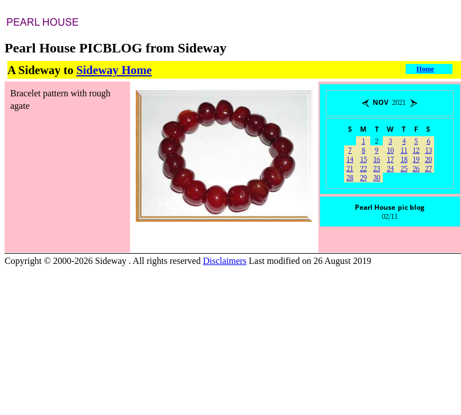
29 (363, 177)
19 (416, 159)
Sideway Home (114, 69)
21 (349, 168)
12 (416, 149)
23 (376, 168)
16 (376, 159)
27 (428, 168)
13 (428, 149)
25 (404, 168)
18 (404, 159)
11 (404, 149)
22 (363, 168)
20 (428, 159)
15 (363, 159)
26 (416, 168)
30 (376, 177)
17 (390, 159)
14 (349, 159)
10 (390, 149)
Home (425, 69)
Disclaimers (224, 261)
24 (390, 168)
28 (349, 177)
